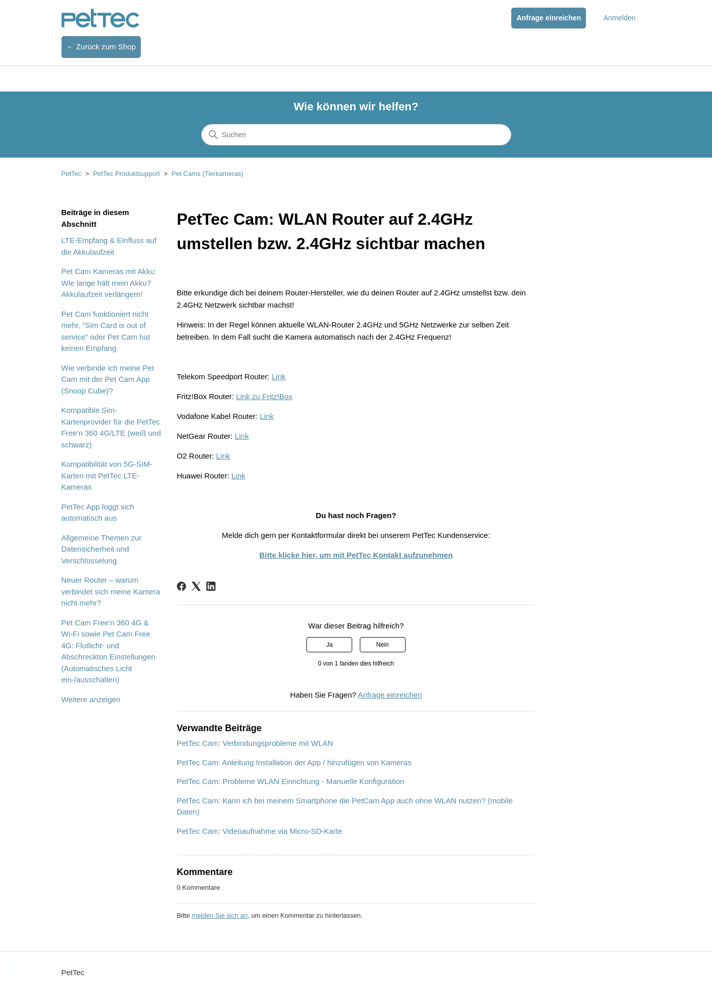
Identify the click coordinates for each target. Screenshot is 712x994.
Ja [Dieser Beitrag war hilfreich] (329, 644)
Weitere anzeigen (90, 699)
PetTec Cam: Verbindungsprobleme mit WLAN (255, 743)
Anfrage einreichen (548, 18)
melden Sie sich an (219, 915)
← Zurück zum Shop (101, 46)
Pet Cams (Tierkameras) (207, 173)
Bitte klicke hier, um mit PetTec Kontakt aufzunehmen (356, 555)
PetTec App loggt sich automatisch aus (97, 512)
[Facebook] (181, 586)
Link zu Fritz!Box (264, 396)
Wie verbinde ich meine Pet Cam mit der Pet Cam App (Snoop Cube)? (107, 379)
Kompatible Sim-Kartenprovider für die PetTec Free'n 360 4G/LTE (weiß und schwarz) (111, 427)
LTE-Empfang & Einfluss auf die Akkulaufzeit (109, 246)
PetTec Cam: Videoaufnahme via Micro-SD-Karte (260, 831)
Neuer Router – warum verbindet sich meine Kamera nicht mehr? (110, 591)
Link (278, 376)
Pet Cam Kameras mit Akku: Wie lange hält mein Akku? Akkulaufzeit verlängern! (109, 282)
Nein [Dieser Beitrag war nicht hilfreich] (382, 644)
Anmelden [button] (619, 18)
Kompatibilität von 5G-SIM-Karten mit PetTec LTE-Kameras (106, 475)
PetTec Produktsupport (126, 173)
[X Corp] (196, 586)
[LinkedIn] (210, 586)
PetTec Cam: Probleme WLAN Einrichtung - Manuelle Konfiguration (291, 781)
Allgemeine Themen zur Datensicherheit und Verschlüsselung (101, 549)
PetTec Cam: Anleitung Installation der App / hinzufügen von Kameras (294, 762)
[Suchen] (356, 135)
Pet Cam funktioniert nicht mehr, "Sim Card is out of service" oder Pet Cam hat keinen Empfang (105, 331)
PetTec (71, 173)
